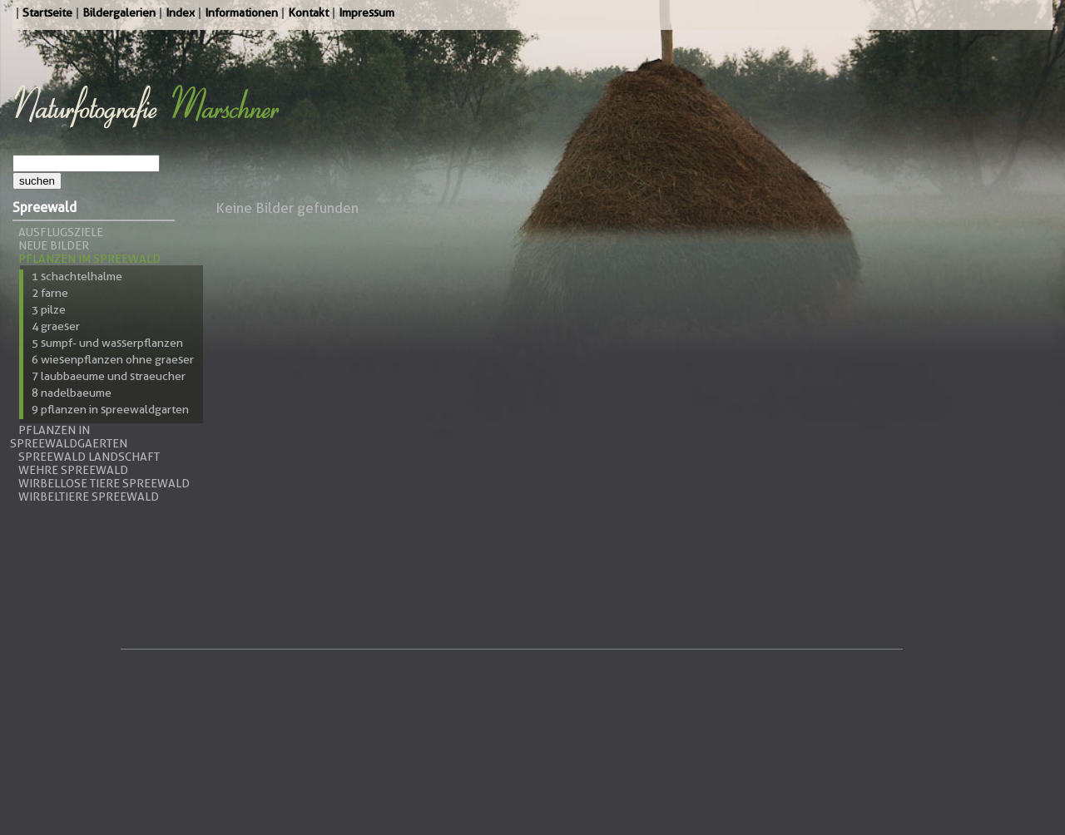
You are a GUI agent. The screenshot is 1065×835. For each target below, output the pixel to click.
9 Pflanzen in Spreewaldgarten (110, 409)
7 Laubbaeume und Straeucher (109, 376)
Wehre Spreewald (73, 470)
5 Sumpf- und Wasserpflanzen (107, 342)
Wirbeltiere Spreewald (88, 496)
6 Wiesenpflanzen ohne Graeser (113, 359)
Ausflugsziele (60, 232)
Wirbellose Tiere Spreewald (104, 483)
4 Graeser (56, 326)
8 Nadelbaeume (71, 392)
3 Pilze (49, 309)
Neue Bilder (53, 245)
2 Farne (50, 292)
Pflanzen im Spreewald (89, 258)
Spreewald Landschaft (89, 456)
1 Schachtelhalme (77, 276)
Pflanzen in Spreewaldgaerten (68, 436)
